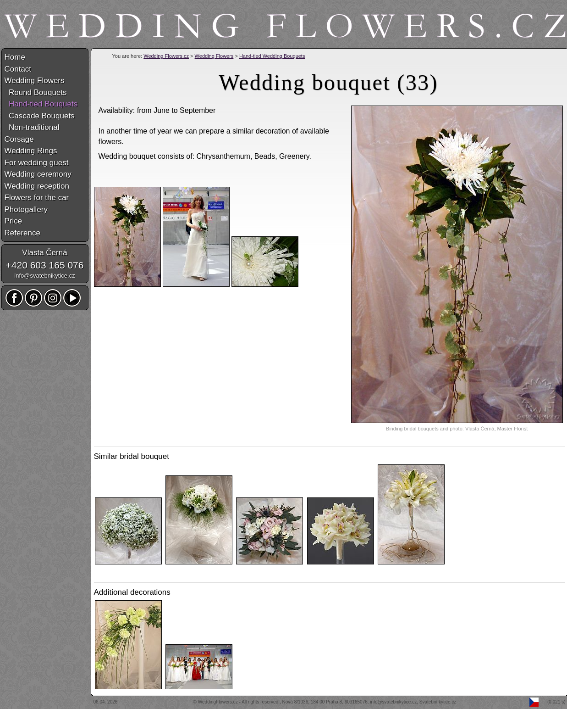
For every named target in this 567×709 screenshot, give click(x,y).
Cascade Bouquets (40, 116)
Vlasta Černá (44, 252)
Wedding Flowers (214, 56)
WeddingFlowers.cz (218, 701)
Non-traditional (32, 127)
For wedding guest (37, 162)
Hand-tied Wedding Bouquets (272, 56)
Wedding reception (37, 186)
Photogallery (26, 209)
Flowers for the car (37, 197)
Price (13, 221)
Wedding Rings (31, 150)
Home (15, 57)
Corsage (19, 139)
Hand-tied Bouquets (41, 104)
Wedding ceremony (38, 174)
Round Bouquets (36, 92)
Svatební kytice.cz (438, 701)
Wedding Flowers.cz (166, 56)
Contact (18, 69)
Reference (22, 233)
